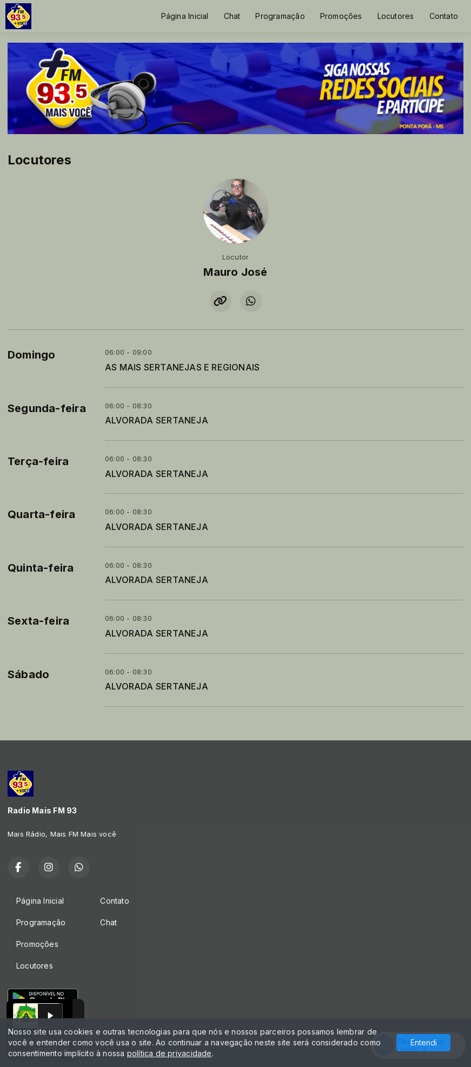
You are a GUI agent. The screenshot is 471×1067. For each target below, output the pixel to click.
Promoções (341, 16)
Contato (443, 16)
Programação (279, 16)
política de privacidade (169, 1053)
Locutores (395, 16)
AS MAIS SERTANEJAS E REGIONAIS (182, 367)
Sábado (28, 674)
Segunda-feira (47, 408)
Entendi (423, 1042)
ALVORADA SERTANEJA (156, 420)
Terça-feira (38, 461)
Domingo (31, 354)
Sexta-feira (38, 620)
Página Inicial (185, 16)
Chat (232, 16)
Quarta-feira (42, 514)
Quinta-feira (41, 567)
